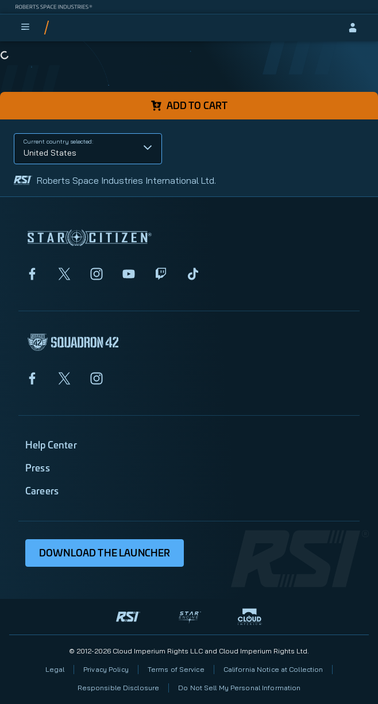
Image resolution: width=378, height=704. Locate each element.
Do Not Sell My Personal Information (239, 687)
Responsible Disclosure (119, 687)
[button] (87, 149)
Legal (55, 669)
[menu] (25, 27)
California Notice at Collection (273, 669)
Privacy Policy (106, 669)
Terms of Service (176, 669)
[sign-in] (352, 27)
